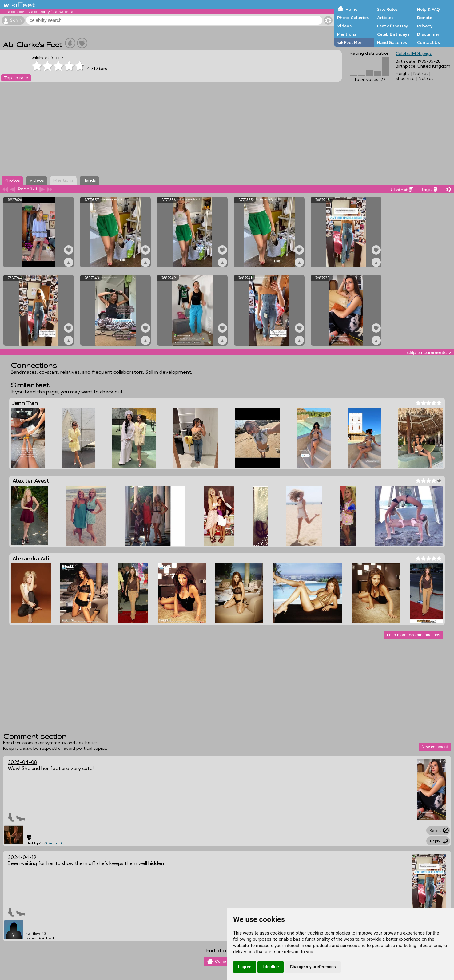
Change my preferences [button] (313, 966)
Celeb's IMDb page (414, 53)
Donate (424, 17)
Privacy (425, 25)
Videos (344, 25)
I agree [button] (244, 966)
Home (351, 9)
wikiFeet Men (349, 42)
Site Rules (387, 9)
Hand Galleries (392, 42)
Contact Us (428, 42)
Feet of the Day (392, 25)
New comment (435, 747)
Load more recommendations (413, 635)
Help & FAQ (428, 9)
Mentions (346, 34)
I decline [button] (270, 966)
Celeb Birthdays (393, 34)
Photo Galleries (353, 17)
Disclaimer (428, 34)
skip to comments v (429, 352)
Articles (385, 17)
